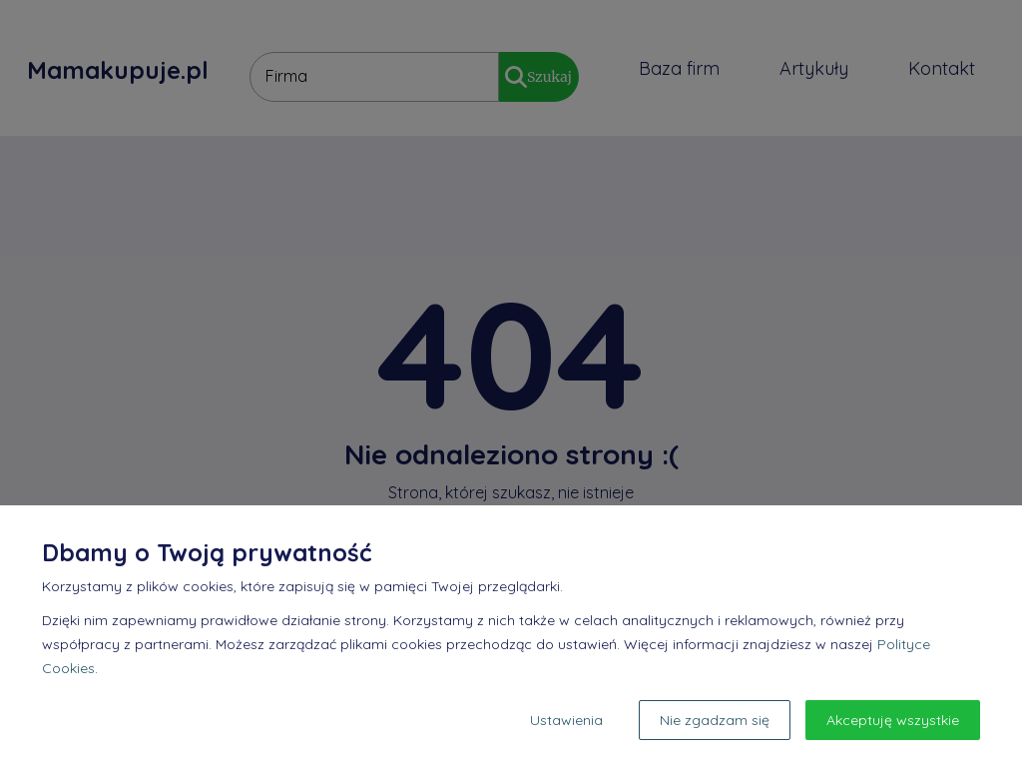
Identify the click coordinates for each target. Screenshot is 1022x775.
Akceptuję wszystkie (892, 720)
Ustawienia (566, 720)
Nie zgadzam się (714, 720)
